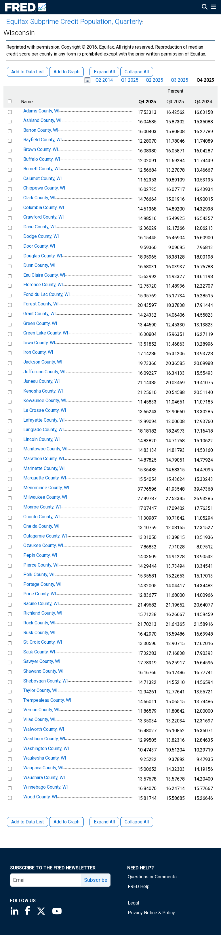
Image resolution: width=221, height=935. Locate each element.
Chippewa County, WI (44, 188)
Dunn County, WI (39, 265)
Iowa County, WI (39, 342)
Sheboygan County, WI (45, 681)
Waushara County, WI (44, 777)
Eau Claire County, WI (44, 275)
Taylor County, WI (40, 690)
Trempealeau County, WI (47, 700)
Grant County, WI (39, 313)
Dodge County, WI (41, 236)
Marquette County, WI (44, 478)
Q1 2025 (129, 80)
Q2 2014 (104, 80)
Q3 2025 (179, 80)
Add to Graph (66, 822)
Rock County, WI (39, 623)
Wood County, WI (40, 797)
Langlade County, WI (43, 429)
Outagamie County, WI (45, 536)
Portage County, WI (42, 584)
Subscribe (95, 880)
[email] (45, 880)
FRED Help (139, 886)
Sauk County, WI (39, 652)
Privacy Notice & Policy (151, 912)
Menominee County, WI (46, 487)
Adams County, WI (41, 111)
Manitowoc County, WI (45, 449)
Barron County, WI (40, 130)
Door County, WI (39, 246)
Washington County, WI (46, 748)
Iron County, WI (38, 352)
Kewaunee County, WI (44, 401)
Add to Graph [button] (66, 71)
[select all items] (10, 101)
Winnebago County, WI (45, 787)
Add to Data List (27, 822)
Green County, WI (40, 323)
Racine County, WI (41, 603)
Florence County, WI (43, 284)
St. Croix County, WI (42, 642)
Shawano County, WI (43, 671)
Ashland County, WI (42, 120)
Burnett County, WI (41, 168)
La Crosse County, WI (44, 410)
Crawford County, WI (43, 217)
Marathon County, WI (43, 458)
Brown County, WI (40, 149)
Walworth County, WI (43, 729)
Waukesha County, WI (44, 758)
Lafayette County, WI (44, 420)
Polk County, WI (39, 574)
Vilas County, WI (39, 719)
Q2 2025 (154, 80)
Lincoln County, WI (41, 439)
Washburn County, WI (44, 738)
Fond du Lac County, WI (46, 294)
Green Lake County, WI (45, 333)
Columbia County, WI (43, 207)
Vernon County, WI (41, 710)
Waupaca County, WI (43, 767)
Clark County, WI (39, 197)
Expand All (104, 822)
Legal (133, 903)
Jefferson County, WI (44, 371)
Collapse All (137, 822)
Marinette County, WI (44, 468)
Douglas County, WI (42, 256)
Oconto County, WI (41, 516)
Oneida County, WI (41, 526)
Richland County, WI (42, 613)
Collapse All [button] (137, 71)
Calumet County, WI (42, 178)
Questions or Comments (152, 876)
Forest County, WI (41, 304)
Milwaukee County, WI (45, 497)
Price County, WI (39, 593)
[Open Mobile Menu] (213, 7)
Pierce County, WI (41, 565)
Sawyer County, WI (41, 661)
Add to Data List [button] (27, 71)
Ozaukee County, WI (43, 545)
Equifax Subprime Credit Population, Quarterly (74, 22)
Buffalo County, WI (41, 159)
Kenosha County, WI (43, 391)
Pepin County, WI (40, 555)
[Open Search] (205, 7)
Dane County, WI (39, 227)
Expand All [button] (104, 71)
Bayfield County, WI (42, 140)
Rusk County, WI (39, 632)
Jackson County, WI (42, 362)
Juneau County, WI (41, 381)
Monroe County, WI (42, 507)
